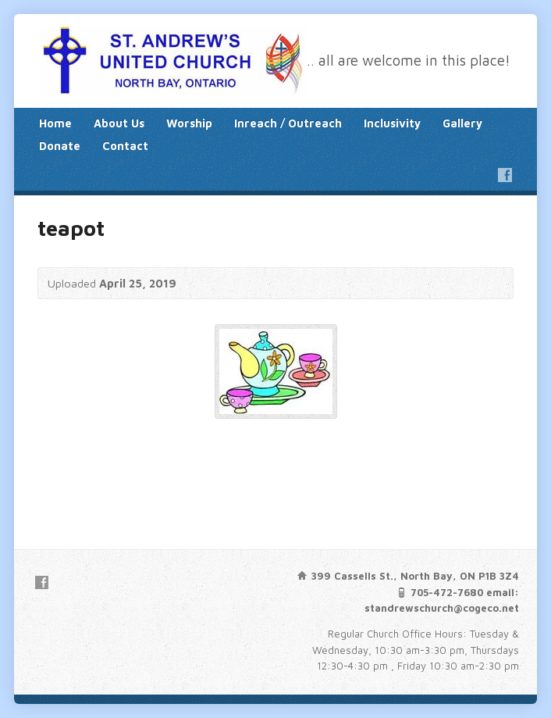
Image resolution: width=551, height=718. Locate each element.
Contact (125, 145)
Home (55, 123)
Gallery (462, 123)
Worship (189, 123)
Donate (59, 145)
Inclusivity (392, 123)
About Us (119, 123)
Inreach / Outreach (288, 123)
